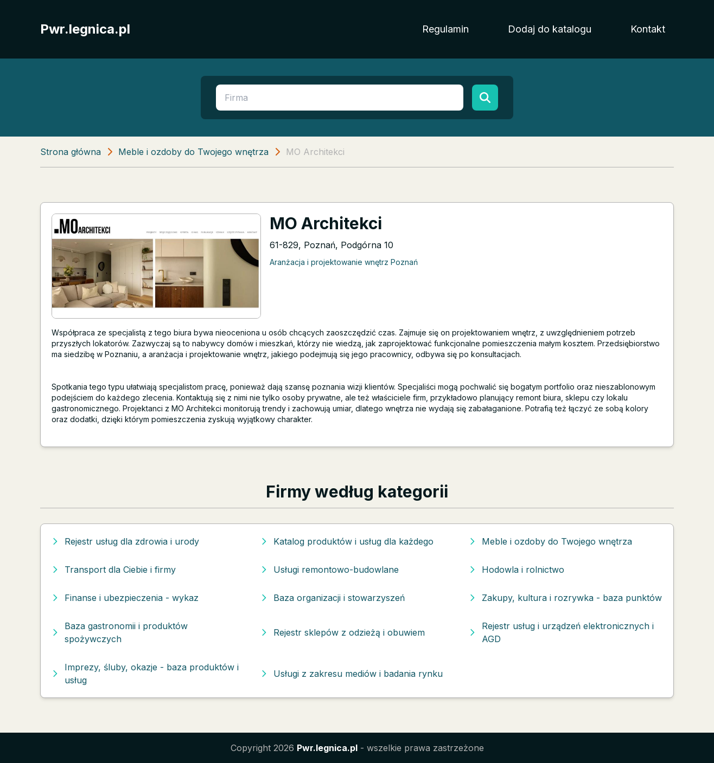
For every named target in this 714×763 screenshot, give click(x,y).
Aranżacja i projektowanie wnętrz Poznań (344, 262)
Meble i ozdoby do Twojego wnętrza (193, 151)
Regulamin (445, 29)
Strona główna (70, 151)
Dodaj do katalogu (549, 29)
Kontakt (647, 29)
